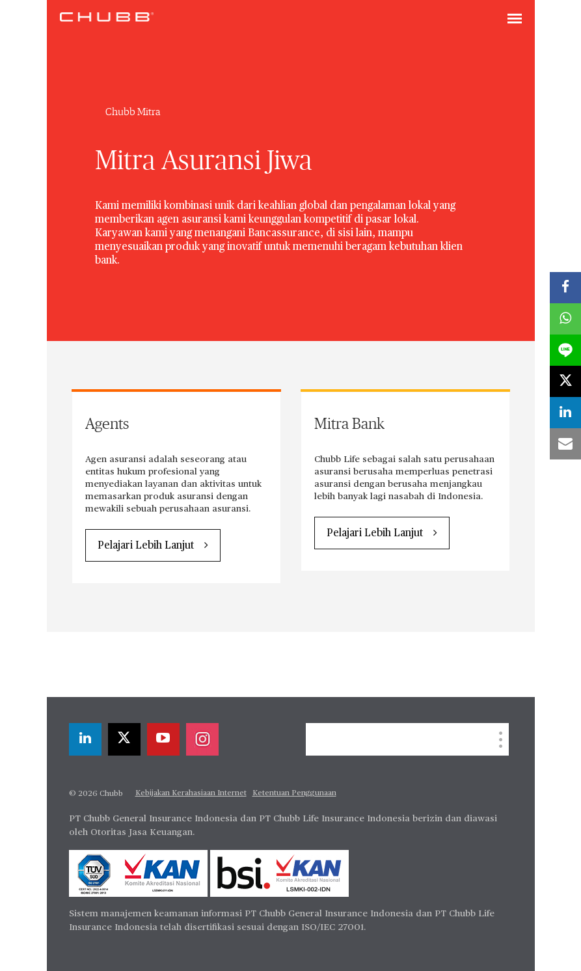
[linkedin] (85, 739)
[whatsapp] (565, 319)
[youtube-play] (163, 739)
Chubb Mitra (132, 112)
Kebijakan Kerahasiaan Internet (191, 793)
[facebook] (565, 287)
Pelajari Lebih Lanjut (146, 546)
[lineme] (565, 350)
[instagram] (202, 739)
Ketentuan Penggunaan (294, 793)
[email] (565, 443)
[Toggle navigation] (514, 19)
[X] (124, 739)
